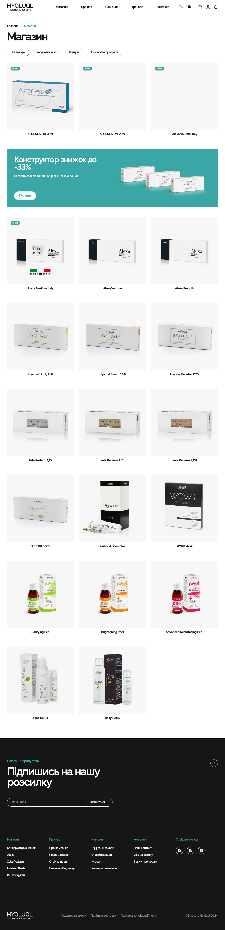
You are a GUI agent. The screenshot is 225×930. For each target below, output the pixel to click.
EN (181, 7)
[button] (214, 763)
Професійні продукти (104, 52)
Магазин (62, 7)
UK (188, 7)
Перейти (25, 195)
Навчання (111, 7)
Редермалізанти (47, 52)
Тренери (137, 7)
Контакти (163, 7)
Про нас (86, 7)
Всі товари (18, 52)
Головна (12, 26)
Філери (74, 52)
